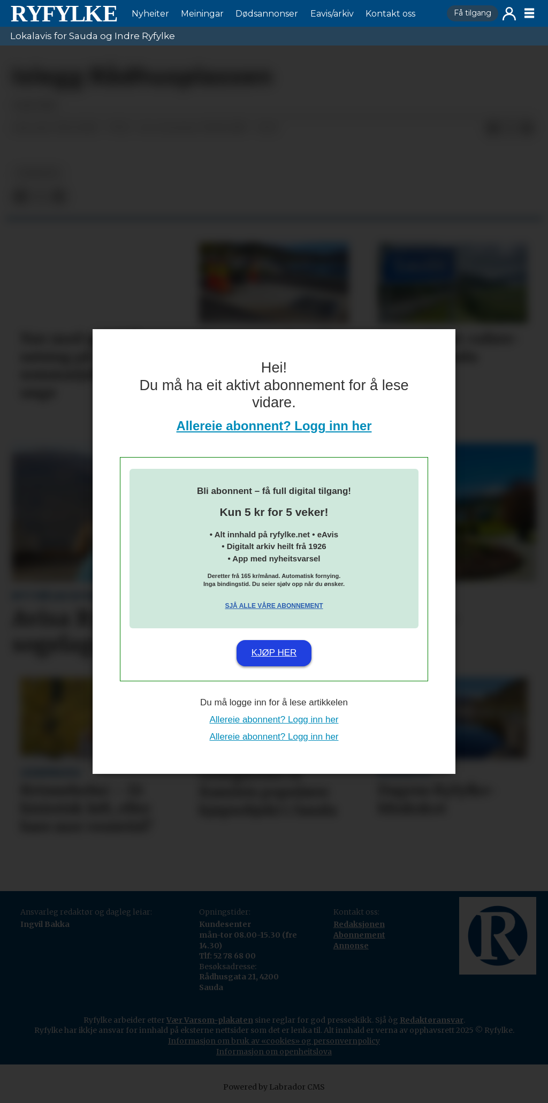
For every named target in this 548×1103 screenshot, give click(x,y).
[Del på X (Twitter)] (510, 128)
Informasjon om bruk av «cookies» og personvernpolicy (274, 1041)
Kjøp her (274, 653)
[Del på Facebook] (493, 128)
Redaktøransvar (431, 1020)
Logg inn (509, 13)
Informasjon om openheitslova (274, 1051)
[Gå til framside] (63, 13)
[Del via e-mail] (527, 128)
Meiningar (202, 14)
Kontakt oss (390, 14)
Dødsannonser (266, 14)
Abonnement (359, 935)
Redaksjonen (359, 924)
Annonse (351, 945)
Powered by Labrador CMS (274, 1087)
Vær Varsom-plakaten (209, 1020)
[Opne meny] (529, 13)
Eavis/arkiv (332, 14)
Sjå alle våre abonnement (274, 606)
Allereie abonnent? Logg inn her (274, 426)
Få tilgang (472, 13)
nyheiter (38, 173)
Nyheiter (150, 14)
